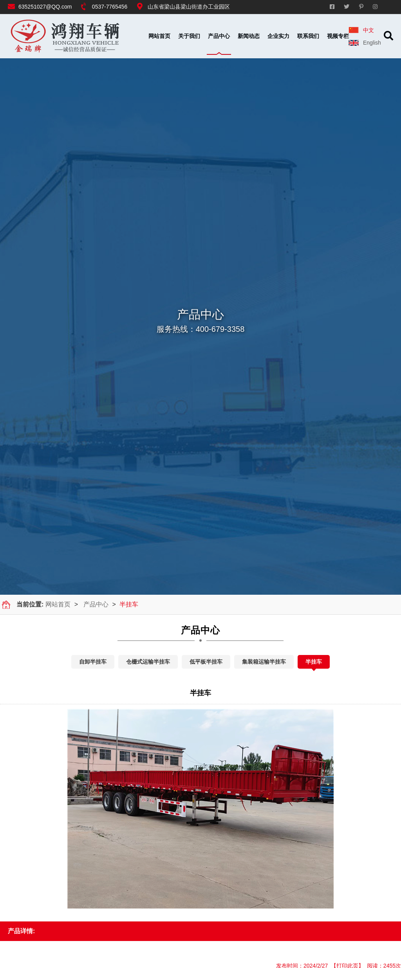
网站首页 (159, 36)
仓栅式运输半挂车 (148, 662)
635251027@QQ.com (45, 7)
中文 (367, 30)
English (370, 43)
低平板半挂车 (206, 662)
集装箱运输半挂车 (264, 662)
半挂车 (313, 662)
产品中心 (95, 604)
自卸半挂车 (93, 662)
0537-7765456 (109, 7)
